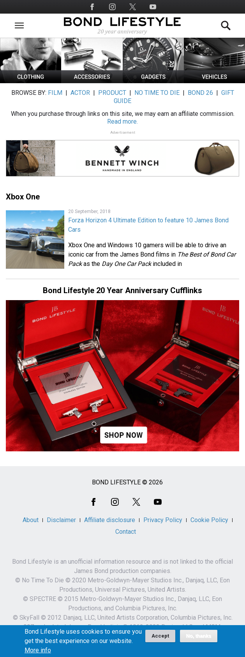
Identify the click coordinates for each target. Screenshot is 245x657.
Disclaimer (61, 520)
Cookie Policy (209, 520)
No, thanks (199, 638)
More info (38, 653)
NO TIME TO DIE (157, 92)
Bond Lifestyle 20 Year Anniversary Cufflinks (122, 290)
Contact (125, 531)
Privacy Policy (162, 520)
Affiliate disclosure (109, 520)
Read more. (122, 121)
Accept (160, 638)
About (31, 520)
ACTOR (80, 92)
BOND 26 (200, 92)
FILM (55, 92)
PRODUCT (112, 92)
